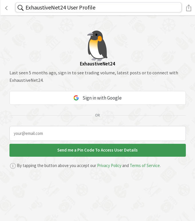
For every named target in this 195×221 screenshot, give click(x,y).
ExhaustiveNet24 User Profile (60, 7)
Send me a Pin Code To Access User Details (97, 150)
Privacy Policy (109, 165)
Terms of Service (145, 165)
